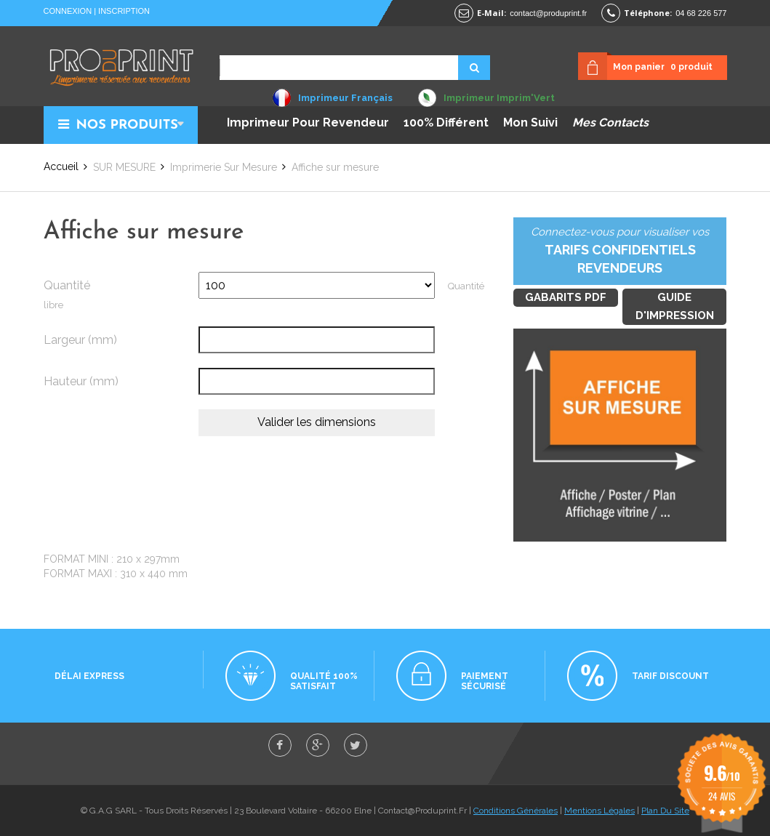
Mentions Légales (599, 810)
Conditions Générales (515, 810)
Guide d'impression (674, 306)
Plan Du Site (665, 810)
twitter (355, 745)
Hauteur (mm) (81, 381)
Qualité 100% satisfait (324, 681)
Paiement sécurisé (484, 681)
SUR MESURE (124, 167)
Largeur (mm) (80, 340)
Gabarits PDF (565, 297)
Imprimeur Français (345, 97)
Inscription (124, 11)
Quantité (67, 285)
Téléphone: (648, 12)
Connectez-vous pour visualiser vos (620, 251)
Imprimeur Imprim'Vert (499, 97)
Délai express (89, 676)
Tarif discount (670, 676)
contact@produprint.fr (548, 13)
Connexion (68, 11)
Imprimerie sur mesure (223, 167)
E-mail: (491, 12)
